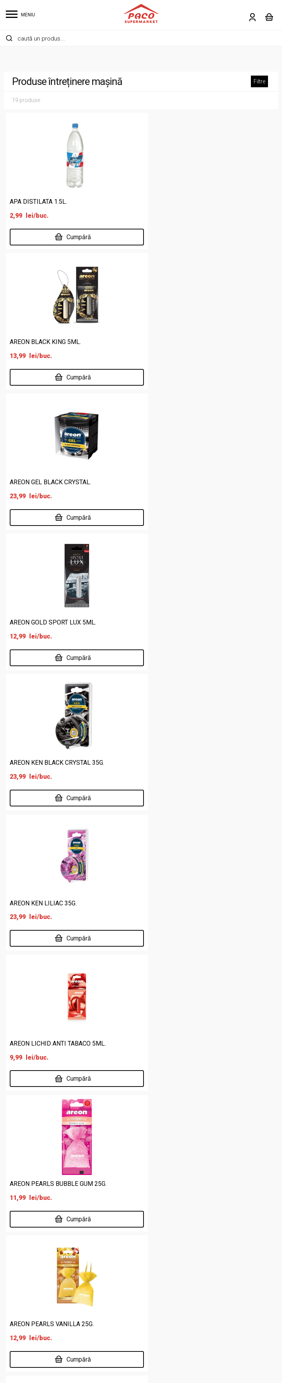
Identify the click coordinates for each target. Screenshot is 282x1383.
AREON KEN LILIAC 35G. (182, 481)
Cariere (109, 1300)
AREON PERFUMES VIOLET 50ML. (196, 902)
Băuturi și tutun (25, 1250)
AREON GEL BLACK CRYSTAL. (50, 342)
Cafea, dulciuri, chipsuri (36, 1263)
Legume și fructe (28, 1325)
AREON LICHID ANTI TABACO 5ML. (58, 622)
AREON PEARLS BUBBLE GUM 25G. (197, 622)
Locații (109, 1275)
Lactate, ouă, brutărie (34, 1313)
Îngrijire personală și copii (40, 1288)
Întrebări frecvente (219, 1263)
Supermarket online (126, 1250)
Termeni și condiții (218, 1250)
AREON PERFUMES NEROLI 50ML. (57, 902)
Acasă (108, 1238)
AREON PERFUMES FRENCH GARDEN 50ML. (210, 762)
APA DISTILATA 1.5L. (38, 201)
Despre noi (114, 1263)
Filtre (259, 81)
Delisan (109, 1288)
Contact (111, 1313)
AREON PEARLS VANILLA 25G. (52, 762)
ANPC (202, 1275)
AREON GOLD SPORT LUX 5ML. (192, 342)
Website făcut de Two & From (143, 1372)
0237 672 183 (104, 1016)
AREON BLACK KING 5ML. (184, 201)
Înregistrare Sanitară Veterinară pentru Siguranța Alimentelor (141, 1182)
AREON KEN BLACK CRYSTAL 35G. (57, 481)
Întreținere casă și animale (41, 1300)
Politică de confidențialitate (231, 1238)
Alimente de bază (29, 1238)
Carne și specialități (32, 1275)
